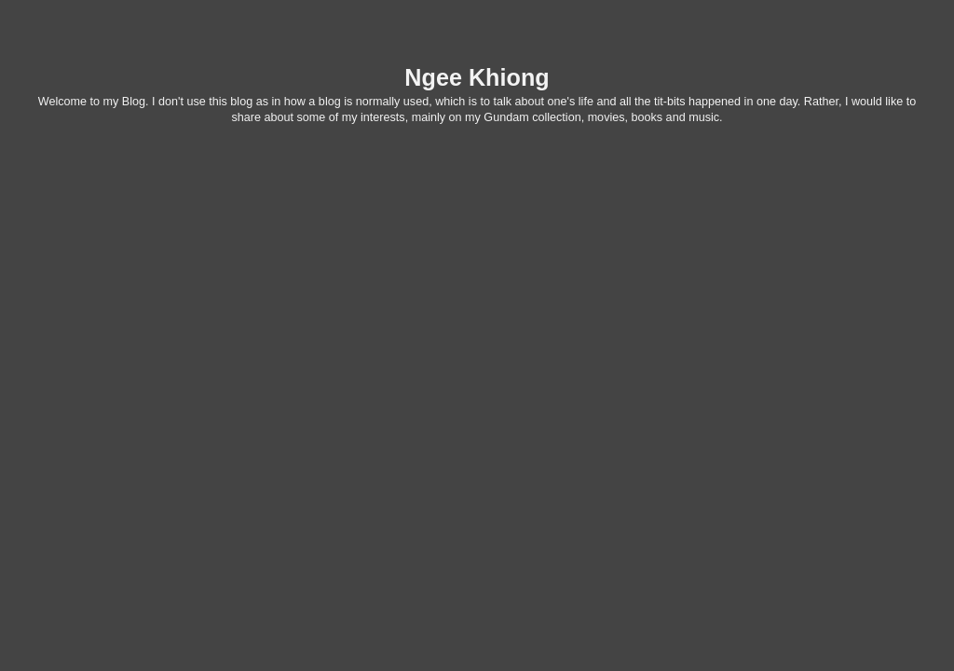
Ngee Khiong (476, 77)
